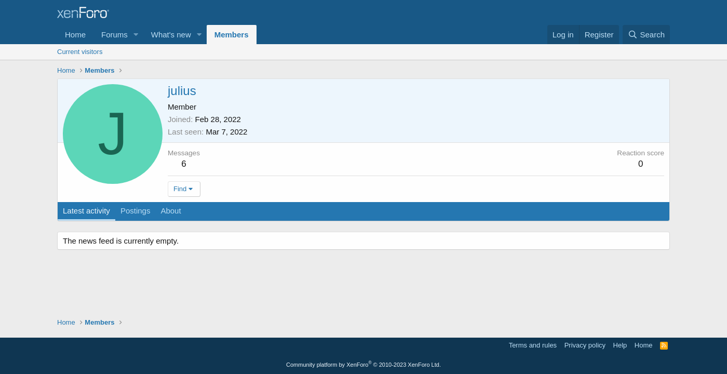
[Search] (646, 34)
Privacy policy (584, 345)
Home (75, 34)
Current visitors (79, 52)
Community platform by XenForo (363, 365)
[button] (136, 34)
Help (620, 345)
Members (231, 34)
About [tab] (170, 210)
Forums (114, 34)
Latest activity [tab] (86, 210)
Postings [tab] (135, 210)
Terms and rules (533, 345)
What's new (171, 34)
